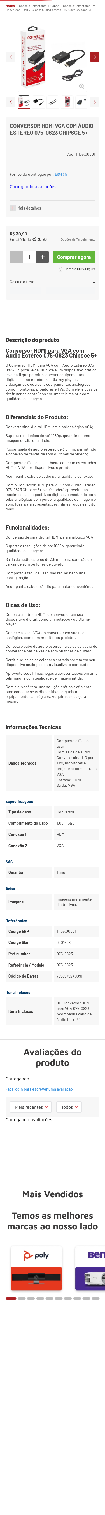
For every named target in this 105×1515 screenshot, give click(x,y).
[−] (16, 257)
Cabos (54, 6)
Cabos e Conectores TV (79, 6)
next (94, 57)
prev (10, 57)
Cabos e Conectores (32, 6)
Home (10, 6)
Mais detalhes (29, 208)
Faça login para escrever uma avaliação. (40, 1089)
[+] (42, 257)
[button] (78, 239)
